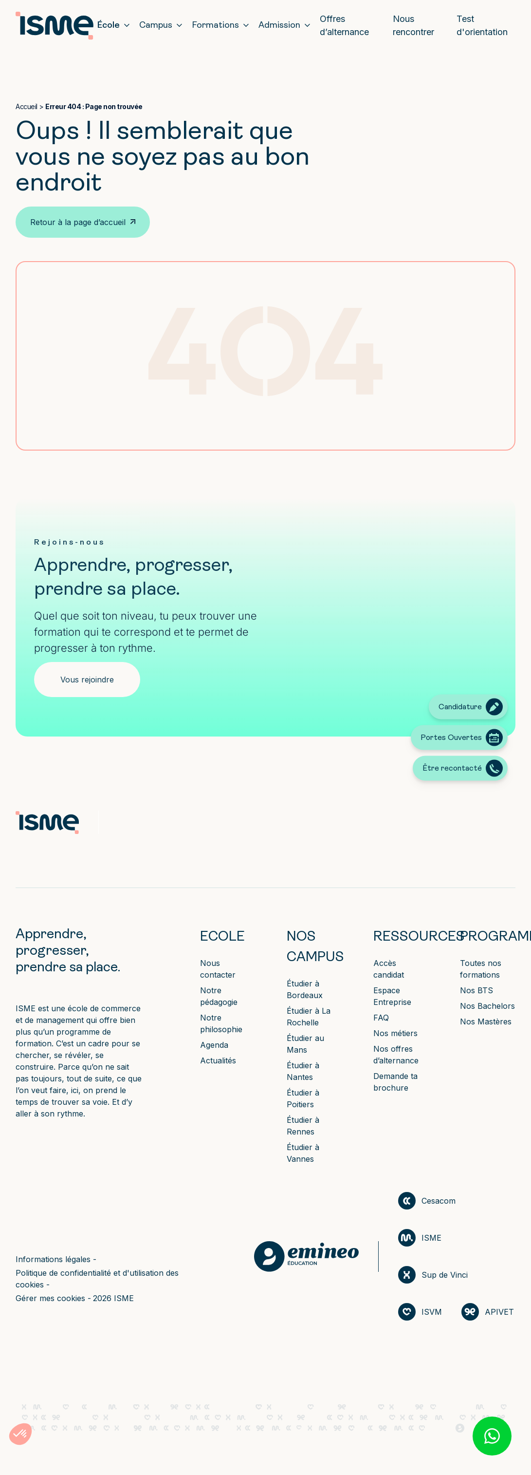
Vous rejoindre (87, 679)
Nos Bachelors (487, 1006)
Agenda (214, 1045)
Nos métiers (395, 1033)
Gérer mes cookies (52, 1298)
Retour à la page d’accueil (78, 222)
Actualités (218, 1060)
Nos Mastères (486, 1021)
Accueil (26, 106)
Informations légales (54, 1259)
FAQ (381, 1017)
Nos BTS (476, 990)
